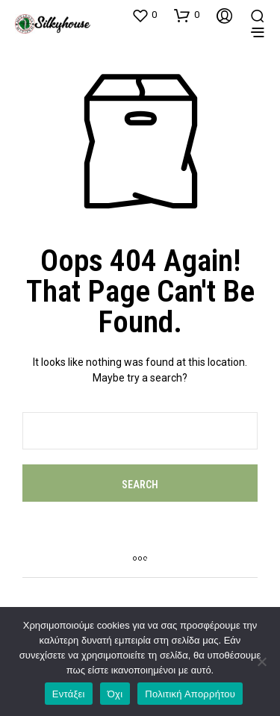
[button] (144, 14)
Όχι (115, 694)
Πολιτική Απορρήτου (190, 694)
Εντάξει (68, 694)
